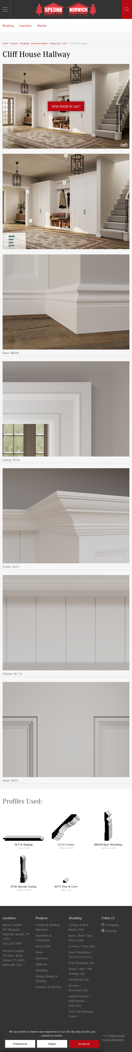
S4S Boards (79, 979)
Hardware (42, 958)
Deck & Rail (43, 946)
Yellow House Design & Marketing (113, 1037)
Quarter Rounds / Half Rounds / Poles (80, 1000)
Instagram (112, 925)
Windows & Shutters (49, 987)
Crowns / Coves (82, 946)
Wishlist (41, 25)
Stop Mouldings (82, 963)
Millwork (41, 964)
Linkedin (111, 931)
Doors (39, 952)
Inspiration (25, 25)
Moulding (8, 25)
